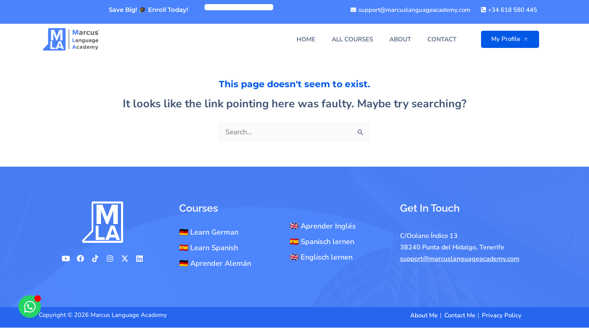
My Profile (512, 39)
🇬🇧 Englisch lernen (321, 257)
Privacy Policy (502, 316)
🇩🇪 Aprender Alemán (215, 264)
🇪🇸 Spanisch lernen (322, 242)
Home (306, 39)
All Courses (352, 39)
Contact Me (459, 316)
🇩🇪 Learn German (208, 233)
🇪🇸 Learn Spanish (208, 248)
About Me (424, 316)
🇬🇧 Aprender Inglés (323, 226)
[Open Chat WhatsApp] (29, 306)
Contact (441, 39)
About (400, 39)
